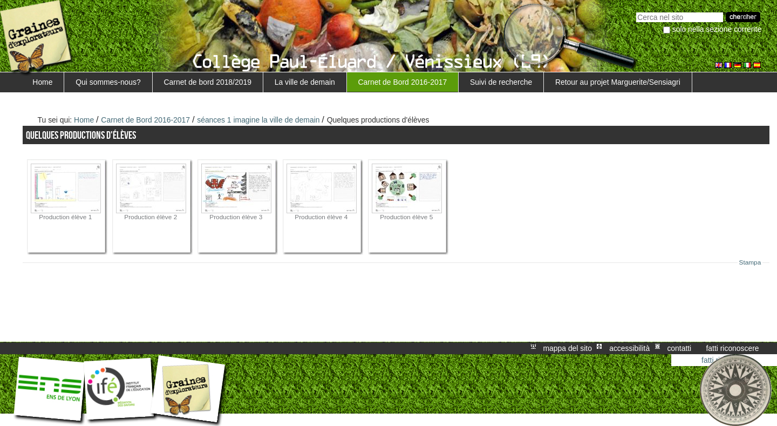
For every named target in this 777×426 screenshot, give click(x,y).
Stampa (750, 262)
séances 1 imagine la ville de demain (258, 120)
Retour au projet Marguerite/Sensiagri (617, 82)
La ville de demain (305, 82)
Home (42, 82)
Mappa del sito (567, 348)
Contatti (679, 348)
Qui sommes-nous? (108, 82)
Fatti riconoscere (732, 348)
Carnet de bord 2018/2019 (207, 82)
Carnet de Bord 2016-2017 (402, 82)
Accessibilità (629, 348)
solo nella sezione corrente (716, 29)
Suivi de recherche (501, 82)
